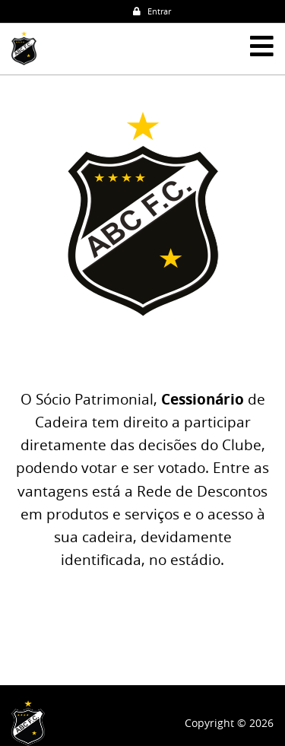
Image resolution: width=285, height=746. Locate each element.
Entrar (152, 11)
